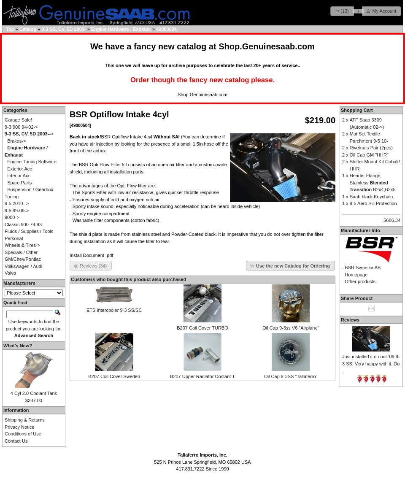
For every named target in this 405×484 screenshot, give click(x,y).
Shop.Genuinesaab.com (267, 46)
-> (29, 133)
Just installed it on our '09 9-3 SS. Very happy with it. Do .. (371, 363)
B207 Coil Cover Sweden (114, 376)
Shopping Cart (357, 110)
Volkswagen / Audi (23, 266)
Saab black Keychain (371, 196)
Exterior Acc (19, 168)
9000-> (12, 217)
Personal (14, 238)
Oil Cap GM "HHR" (369, 154)
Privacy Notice (19, 427)
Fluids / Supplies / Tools (29, 231)
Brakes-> (16, 140)
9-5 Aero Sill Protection (373, 203)
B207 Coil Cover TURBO (202, 327)
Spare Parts (19, 182)
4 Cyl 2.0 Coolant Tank (34, 393)
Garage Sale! (18, 119)
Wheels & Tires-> (22, 245)
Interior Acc (18, 175)
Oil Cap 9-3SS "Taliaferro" (290, 376)
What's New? (17, 345)
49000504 (166, 29)
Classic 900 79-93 (23, 224)
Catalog (27, 29)
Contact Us (16, 440)
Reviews (350, 319)
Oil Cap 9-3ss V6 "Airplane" (290, 327)
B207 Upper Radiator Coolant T (202, 376)
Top (10, 29)
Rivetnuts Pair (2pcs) (371, 147)
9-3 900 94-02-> (21, 127)
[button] (342, 11)
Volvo (10, 273)
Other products (360, 281)
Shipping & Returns (25, 419)
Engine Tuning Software (32, 161)
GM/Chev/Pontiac (23, 259)
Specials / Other (21, 252)
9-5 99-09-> (17, 210)
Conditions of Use (23, 433)
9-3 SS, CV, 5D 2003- (63, 29)
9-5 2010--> (17, 203)
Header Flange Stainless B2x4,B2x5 (373, 182)
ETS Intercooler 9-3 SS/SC (114, 310)
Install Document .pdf (91, 255)
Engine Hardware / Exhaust (121, 29)
